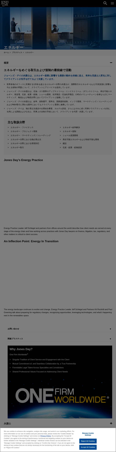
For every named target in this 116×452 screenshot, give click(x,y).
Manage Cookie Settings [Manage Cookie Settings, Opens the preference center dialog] (88, 435)
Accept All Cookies (88, 448)
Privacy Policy (45, 437)
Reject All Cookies (88, 442)
